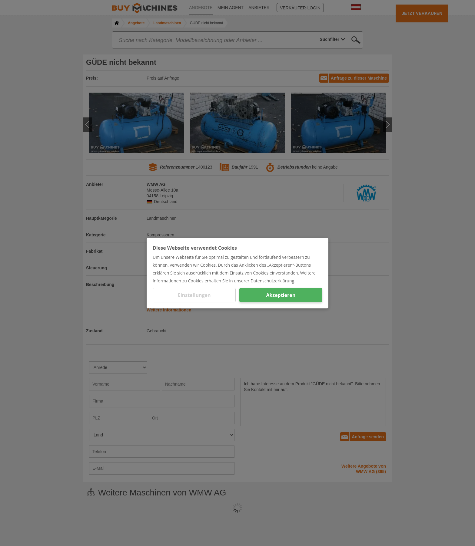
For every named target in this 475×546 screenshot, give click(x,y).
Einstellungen (194, 295)
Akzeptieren (280, 295)
